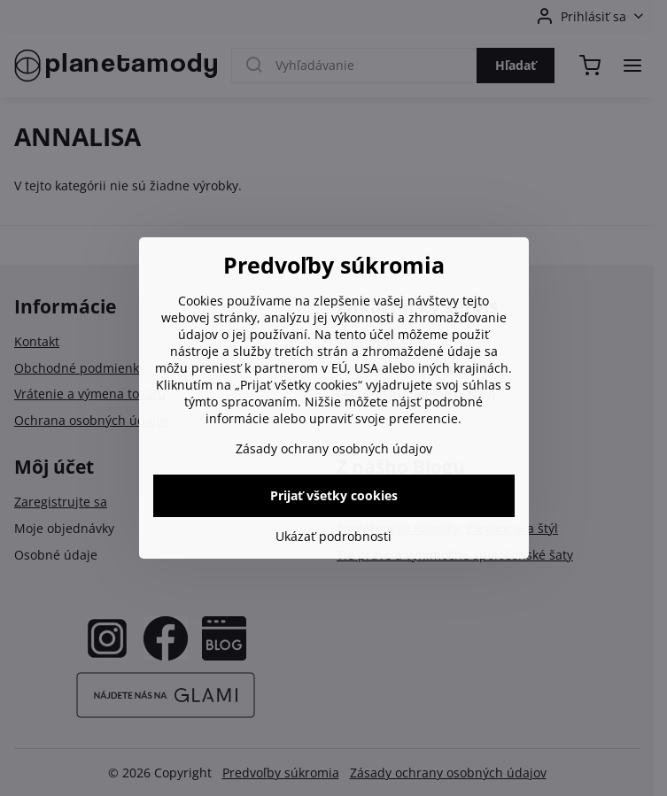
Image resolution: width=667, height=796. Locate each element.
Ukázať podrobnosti (333, 536)
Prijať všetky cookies (334, 495)
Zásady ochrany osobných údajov (334, 448)
